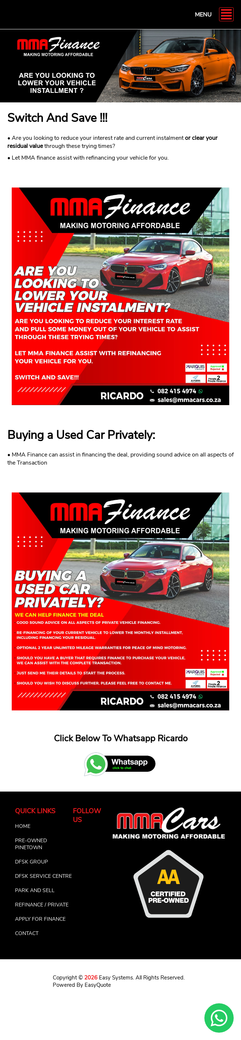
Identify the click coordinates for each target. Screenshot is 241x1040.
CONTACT (26, 933)
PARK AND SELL (35, 890)
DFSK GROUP (31, 861)
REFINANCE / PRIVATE (41, 904)
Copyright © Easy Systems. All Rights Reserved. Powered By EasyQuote (119, 981)
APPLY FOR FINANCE (40, 919)
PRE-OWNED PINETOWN (31, 844)
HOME (22, 826)
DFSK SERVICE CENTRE (43, 876)
